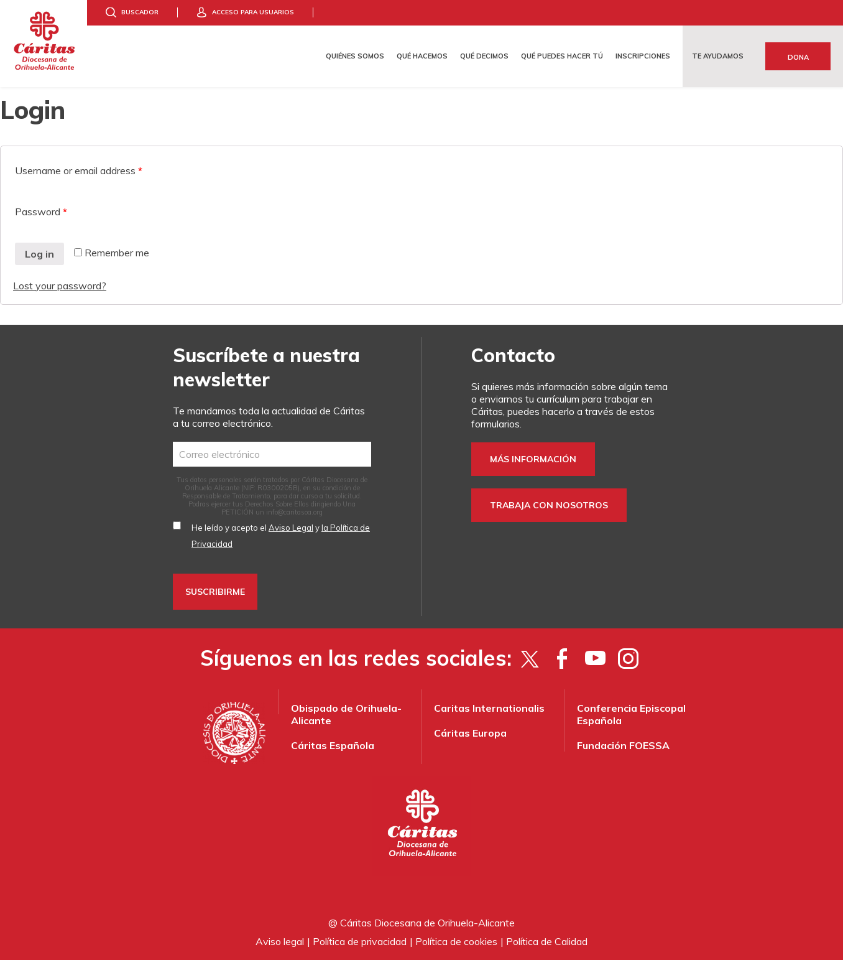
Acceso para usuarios (253, 12)
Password (41, 211)
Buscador (140, 12)
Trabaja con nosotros (549, 505)
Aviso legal (280, 941)
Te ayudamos (718, 56)
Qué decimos (484, 56)
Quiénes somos (355, 56)
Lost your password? (59, 285)
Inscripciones (642, 56)
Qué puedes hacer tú (562, 56)
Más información (533, 459)
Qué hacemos (422, 56)
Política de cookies (456, 941)
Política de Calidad (546, 941)
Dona (798, 57)
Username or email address (78, 170)
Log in (39, 254)
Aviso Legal (291, 528)
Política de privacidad (360, 941)
